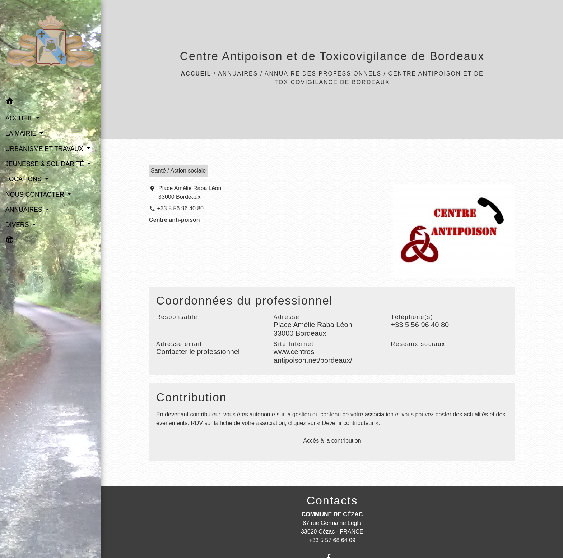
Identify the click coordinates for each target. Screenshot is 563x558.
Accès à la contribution (332, 441)
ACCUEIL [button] (19, 118)
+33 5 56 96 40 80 (180, 208)
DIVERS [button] (18, 224)
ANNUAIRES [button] (24, 209)
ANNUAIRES (238, 73)
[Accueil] (50, 46)
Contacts (332, 500)
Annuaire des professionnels (323, 73)
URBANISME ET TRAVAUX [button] (45, 148)
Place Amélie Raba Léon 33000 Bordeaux (189, 192)
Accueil (196, 73)
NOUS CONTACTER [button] (35, 194)
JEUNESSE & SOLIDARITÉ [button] (45, 164)
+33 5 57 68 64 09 (332, 540)
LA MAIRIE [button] (21, 133)
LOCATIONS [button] (24, 179)
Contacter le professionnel (197, 352)
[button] (50, 101)
